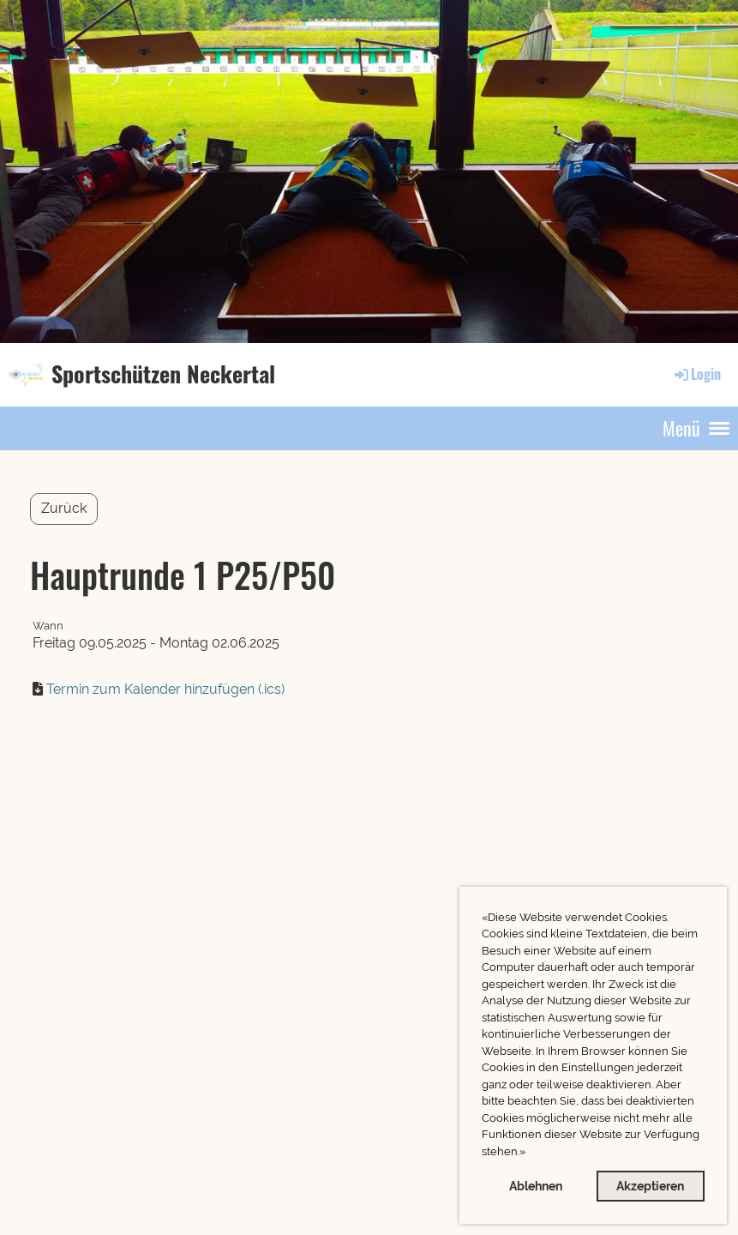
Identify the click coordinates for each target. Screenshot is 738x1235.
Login (696, 374)
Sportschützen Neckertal (163, 373)
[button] (530, 1153)
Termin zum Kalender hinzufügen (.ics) (165, 689)
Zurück (64, 508)
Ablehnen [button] (535, 1185)
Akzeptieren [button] (650, 1185)
